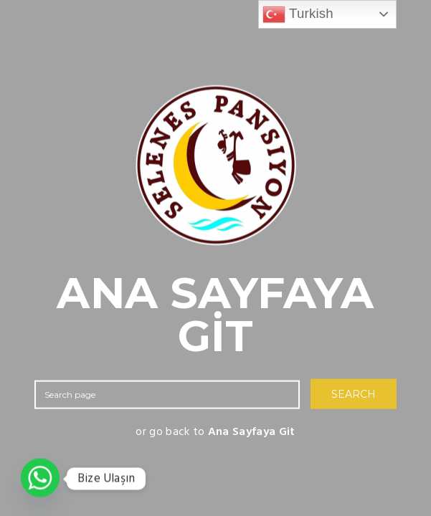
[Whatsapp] (40, 478)
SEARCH (353, 394)
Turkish (297, 14)
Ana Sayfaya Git (251, 432)
